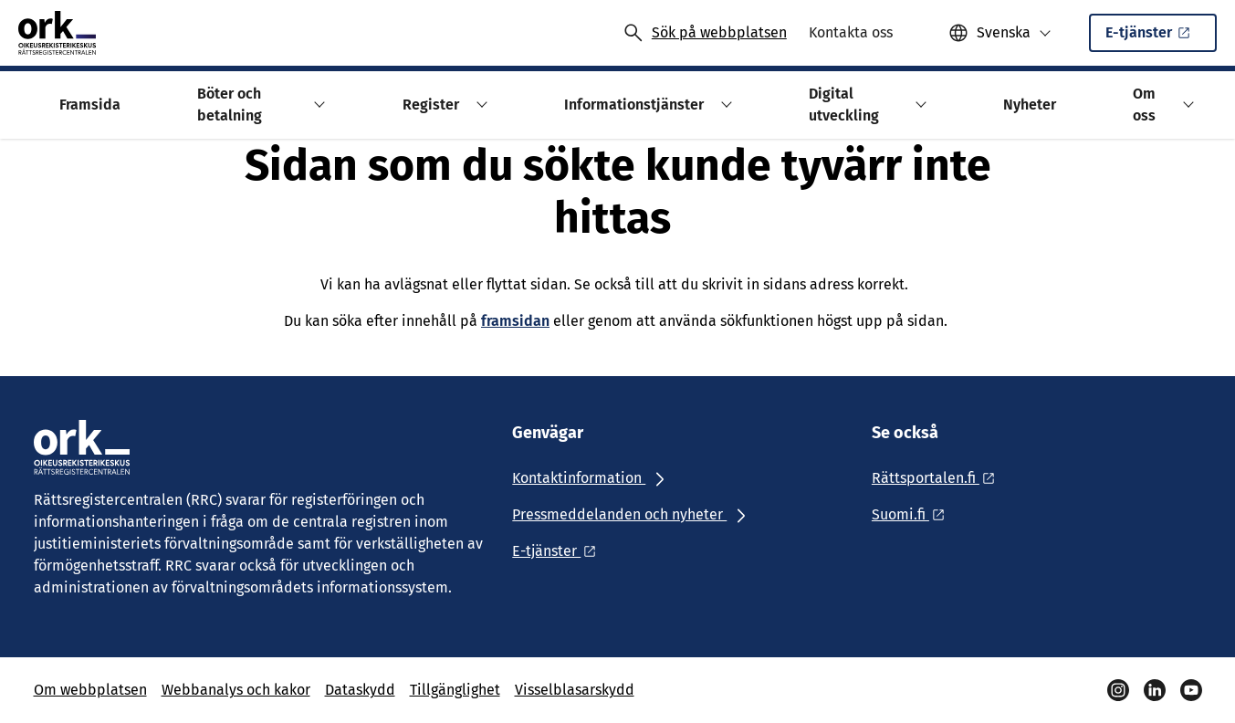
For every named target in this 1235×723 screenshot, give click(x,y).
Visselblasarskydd (574, 689)
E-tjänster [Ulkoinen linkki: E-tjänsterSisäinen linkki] (1149, 38)
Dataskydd (360, 689)
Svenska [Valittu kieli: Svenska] (1004, 32)
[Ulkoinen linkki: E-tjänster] (559, 551)
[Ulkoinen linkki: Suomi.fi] (913, 514)
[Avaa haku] (705, 33)
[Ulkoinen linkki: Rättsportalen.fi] (938, 478)
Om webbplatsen (90, 689)
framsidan (515, 321)
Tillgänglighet (455, 689)
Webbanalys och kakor (236, 689)
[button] (1000, 33)
